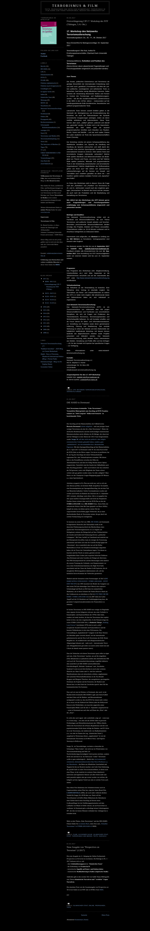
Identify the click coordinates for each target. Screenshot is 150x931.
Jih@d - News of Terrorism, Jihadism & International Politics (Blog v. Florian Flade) (52, 356)
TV (42, 150)
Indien (43, 94)
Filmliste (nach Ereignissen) (50, 86)
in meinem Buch (84, 824)
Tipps (69, 907)
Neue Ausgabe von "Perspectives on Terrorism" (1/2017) (83, 848)
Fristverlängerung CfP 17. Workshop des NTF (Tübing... (53, 286)
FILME (75, 834)
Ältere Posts (105, 915)
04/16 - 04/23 (49, 293)
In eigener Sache (85, 834)
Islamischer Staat (100, 834)
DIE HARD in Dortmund (78, 402)
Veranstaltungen (74, 391)
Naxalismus (44, 106)
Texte (95, 836)
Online (91, 905)
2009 (45, 329)
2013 (45, 316)
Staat (69, 836)
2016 (45, 307)
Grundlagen (44, 89)
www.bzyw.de (45, 212)
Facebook (44, 56)
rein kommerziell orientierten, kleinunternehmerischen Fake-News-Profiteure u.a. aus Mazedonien (87, 761)
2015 (45, 310)
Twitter (43, 54)
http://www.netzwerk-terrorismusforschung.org (93, 278)
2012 (45, 320)
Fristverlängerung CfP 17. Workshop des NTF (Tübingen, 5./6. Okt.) (87, 23)
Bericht (43, 66)
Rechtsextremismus (47, 122)
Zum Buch (102, 836)
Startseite (84, 915)
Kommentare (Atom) (81, 919)
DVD (42, 77)
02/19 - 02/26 (49, 300)
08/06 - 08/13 (49, 281)
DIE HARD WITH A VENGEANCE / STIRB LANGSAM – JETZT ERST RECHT (87, 581)
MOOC (43, 103)
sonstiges (44, 130)
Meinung (43, 100)
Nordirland (44, 114)
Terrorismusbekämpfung (48, 139)
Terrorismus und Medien (82, 836)
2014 (45, 313)
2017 (45, 279)
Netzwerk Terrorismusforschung (91, 390)
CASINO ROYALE (73, 793)
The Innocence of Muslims (49, 144)
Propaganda (100, 905)
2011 (45, 323)
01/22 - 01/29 (49, 303)
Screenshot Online (46, 367)
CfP (74, 390)
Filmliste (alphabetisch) (48, 83)
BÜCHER (44, 69)
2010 (45, 326)
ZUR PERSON (45, 164)
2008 (45, 333)
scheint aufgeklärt (86, 426)
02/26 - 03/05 (49, 296)
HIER (101, 890)
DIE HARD (94, 522)
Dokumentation (46, 74)
